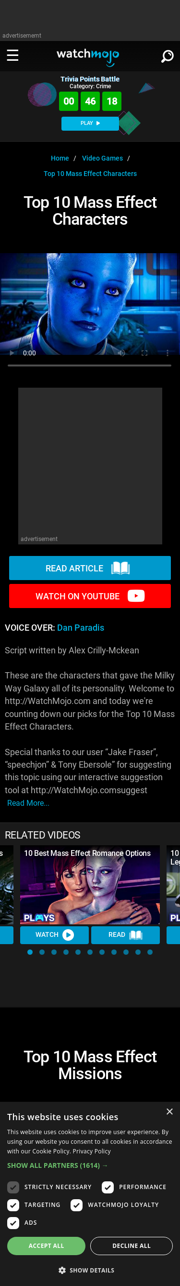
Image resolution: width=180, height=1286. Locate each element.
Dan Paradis (80, 628)
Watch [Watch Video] (55, 935)
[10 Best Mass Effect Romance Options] (90, 884)
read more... (28, 803)
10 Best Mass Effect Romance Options (87, 853)
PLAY (90, 123)
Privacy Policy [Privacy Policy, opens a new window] (92, 1151)
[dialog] (90, 1194)
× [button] (169, 1112)
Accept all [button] (46, 1246)
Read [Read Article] (125, 935)
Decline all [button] (131, 1246)
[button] (30, 952)
